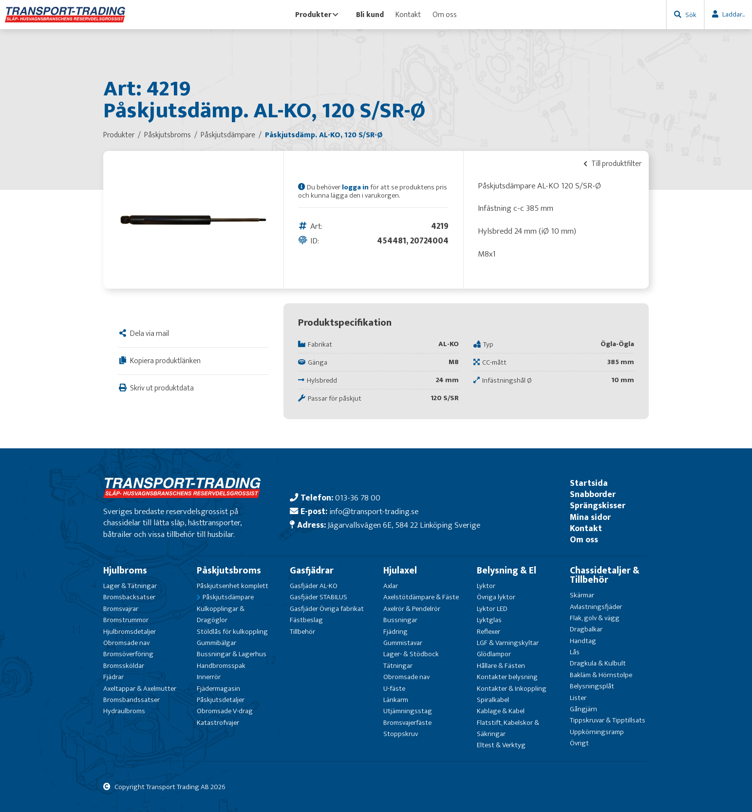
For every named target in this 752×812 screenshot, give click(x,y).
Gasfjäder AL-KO (314, 586)
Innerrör (209, 677)
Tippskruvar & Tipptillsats (607, 720)
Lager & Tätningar (130, 586)
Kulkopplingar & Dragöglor (220, 614)
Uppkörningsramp (597, 732)
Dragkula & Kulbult (598, 663)
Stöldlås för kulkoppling (232, 632)
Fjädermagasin (218, 689)
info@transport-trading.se (373, 511)
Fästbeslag (306, 620)
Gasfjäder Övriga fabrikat (327, 609)
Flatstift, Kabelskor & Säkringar (508, 728)
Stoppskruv (400, 734)
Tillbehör (302, 632)
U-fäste (394, 689)
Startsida (589, 483)
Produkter (316, 14)
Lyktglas (489, 620)
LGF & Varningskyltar (508, 643)
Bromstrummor (126, 620)
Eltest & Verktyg (501, 745)
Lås (575, 652)
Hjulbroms (125, 570)
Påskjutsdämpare (228, 597)
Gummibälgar (216, 643)
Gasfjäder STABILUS (318, 597)
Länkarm (395, 700)
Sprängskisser (597, 505)
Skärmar (582, 595)
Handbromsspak (221, 666)
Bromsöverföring (128, 654)
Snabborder (593, 494)
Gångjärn (583, 709)
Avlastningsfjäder (596, 607)
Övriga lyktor (496, 597)
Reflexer (488, 632)
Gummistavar (402, 643)
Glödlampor (494, 654)
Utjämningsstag (407, 711)
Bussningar (400, 620)
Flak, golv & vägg (595, 618)
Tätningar (398, 666)
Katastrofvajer (218, 723)
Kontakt (408, 14)
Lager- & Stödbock (411, 654)
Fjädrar (113, 677)
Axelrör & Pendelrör (411, 609)
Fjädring (395, 632)
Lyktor (486, 586)
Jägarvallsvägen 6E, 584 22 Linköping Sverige (404, 525)
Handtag (583, 641)
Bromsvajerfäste (407, 723)
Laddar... (733, 14)
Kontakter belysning (507, 677)
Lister (578, 698)
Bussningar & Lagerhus (231, 654)
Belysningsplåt (592, 686)
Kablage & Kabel (501, 711)
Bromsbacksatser (129, 597)
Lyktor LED (492, 609)
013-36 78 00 (357, 498)
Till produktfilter (612, 163)
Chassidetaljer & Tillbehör (604, 575)
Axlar (390, 586)
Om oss (444, 14)
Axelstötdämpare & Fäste (421, 597)
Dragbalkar (586, 629)
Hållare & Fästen (501, 666)
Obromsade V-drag (225, 711)
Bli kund (370, 14)
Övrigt (579, 743)
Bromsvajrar (120, 609)
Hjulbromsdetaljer (129, 632)
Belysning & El (506, 570)
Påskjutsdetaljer (220, 700)
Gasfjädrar (312, 570)
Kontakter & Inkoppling (511, 689)
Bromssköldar (123, 666)
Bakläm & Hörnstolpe (601, 675)
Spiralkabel (493, 700)
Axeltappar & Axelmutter (139, 689)
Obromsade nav (126, 643)
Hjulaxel (400, 570)
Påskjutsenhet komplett (232, 586)
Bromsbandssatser (131, 700)
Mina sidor (590, 517)
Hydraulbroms (124, 711)
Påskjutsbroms (229, 570)
